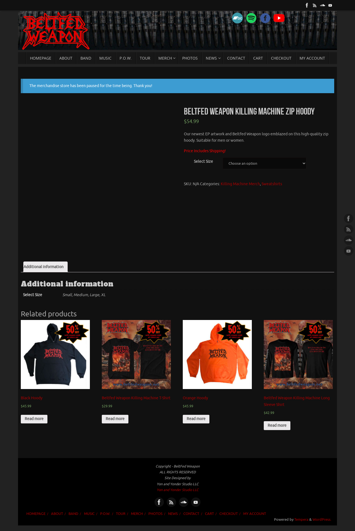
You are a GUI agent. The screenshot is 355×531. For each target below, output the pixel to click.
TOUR (120, 514)
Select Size (203, 161)
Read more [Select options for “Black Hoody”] (34, 418)
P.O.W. (105, 514)
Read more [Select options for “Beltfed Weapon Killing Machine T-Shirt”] (115, 418)
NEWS (173, 514)
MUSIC (89, 514)
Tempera (301, 519)
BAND (73, 514)
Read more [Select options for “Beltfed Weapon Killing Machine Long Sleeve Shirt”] (277, 425)
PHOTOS (155, 514)
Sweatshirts (272, 184)
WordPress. (322, 519)
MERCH (137, 514)
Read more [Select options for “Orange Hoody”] (196, 418)
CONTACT (191, 514)
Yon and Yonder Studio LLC (178, 490)
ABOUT (57, 514)
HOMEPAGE (35, 514)
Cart (209, 514)
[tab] (45, 267)
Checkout (228, 514)
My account (254, 514)
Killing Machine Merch (240, 184)
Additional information (44, 267)
